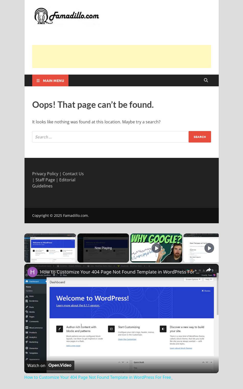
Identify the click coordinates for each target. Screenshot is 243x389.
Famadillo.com (75, 215)
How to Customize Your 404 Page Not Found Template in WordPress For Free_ (120, 272)
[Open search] (206, 80)
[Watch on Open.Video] (49, 365)
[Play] (156, 248)
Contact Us (73, 173)
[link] (32, 272)
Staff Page (45, 180)
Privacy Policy (45, 173)
